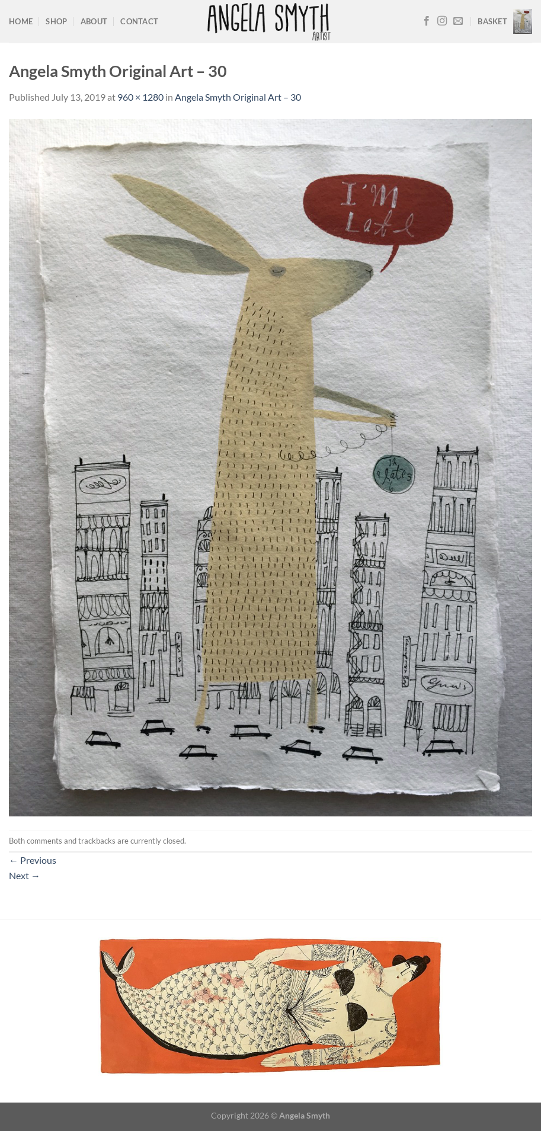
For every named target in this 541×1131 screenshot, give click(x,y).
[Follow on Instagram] (442, 21)
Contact (139, 21)
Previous (32, 860)
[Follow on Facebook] (426, 21)
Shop (56, 21)
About (94, 21)
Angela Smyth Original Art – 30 (238, 96)
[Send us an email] (458, 21)
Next (24, 875)
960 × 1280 (140, 96)
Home (21, 21)
